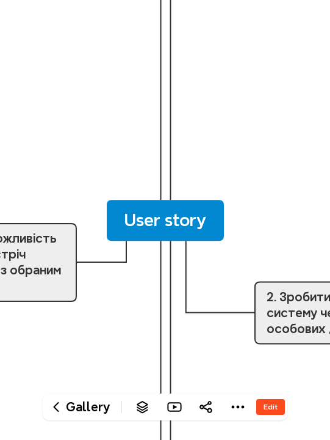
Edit (271, 407)
